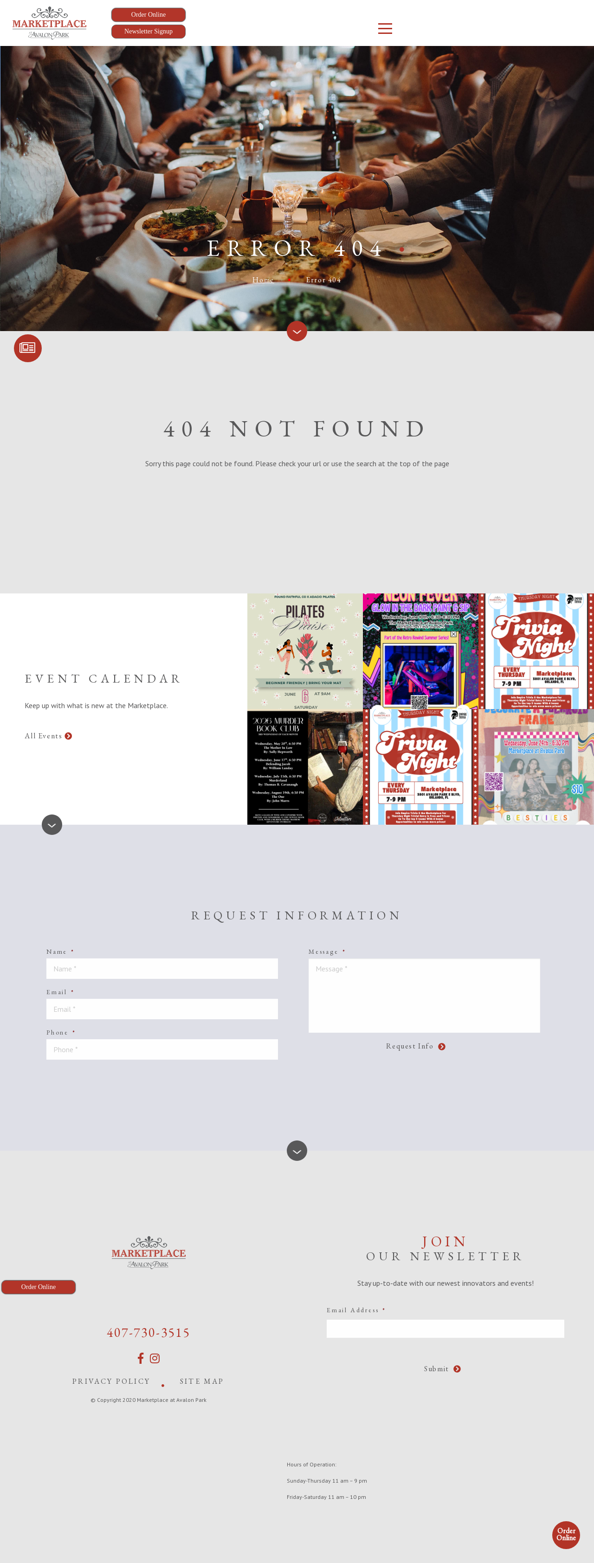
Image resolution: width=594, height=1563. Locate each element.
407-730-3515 (148, 1332)
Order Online (566, 1534)
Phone (61, 1032)
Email (60, 992)
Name (60, 951)
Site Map (202, 1381)
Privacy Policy (111, 1381)
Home (263, 280)
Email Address (356, 1310)
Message (327, 951)
